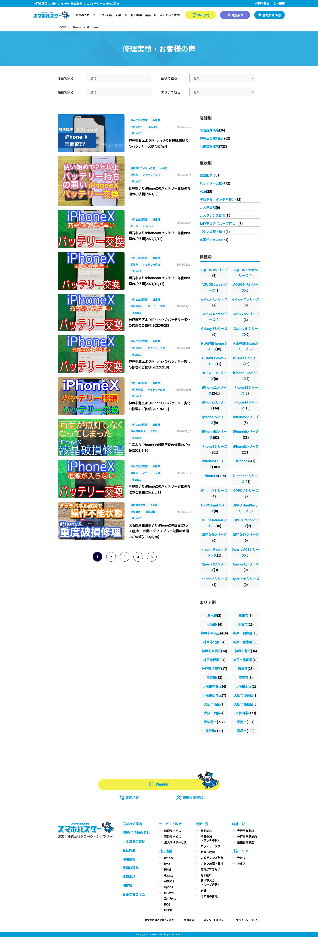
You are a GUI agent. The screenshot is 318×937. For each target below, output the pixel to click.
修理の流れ (82, 15)
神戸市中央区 (214, 632)
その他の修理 (209, 896)
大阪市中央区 (214, 686)
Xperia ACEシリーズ (245, 552)
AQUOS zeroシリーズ (214, 287)
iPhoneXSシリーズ (245, 478)
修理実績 (128, 876)
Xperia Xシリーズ (246, 567)
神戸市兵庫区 (246, 632)
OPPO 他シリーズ (246, 537)
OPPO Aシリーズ (245, 493)
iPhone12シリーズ (245, 390)
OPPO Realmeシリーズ (214, 522)
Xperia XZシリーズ (214, 567)
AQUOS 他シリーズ (245, 287)
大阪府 (241, 858)
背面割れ (206, 875)
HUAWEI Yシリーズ (214, 375)
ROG (167, 904)
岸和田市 (245, 712)
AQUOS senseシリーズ (246, 272)
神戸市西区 (214, 659)
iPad (167, 864)
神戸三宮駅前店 (215, 138)
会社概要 (279, 3)
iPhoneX (245, 460)
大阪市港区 (214, 704)
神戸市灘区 (246, 650)
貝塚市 (246, 730)
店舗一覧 (151, 15)
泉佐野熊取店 (213, 146)
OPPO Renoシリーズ (245, 522)
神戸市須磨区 (214, 668)
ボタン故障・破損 (215, 231)
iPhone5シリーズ (246, 419)
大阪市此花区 (214, 695)
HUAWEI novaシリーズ (214, 360)
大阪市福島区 (246, 704)
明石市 (246, 624)
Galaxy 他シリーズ (246, 331)
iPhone (169, 858)
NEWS (127, 885)
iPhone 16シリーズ (245, 375)
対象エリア (240, 850)
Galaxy (168, 875)
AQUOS (169, 881)
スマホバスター (155, 934)
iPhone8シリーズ (246, 449)
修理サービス (172, 831)
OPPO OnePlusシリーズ (245, 508)
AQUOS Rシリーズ (214, 272)
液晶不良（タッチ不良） (220, 199)
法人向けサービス (175, 842)
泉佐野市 (214, 721)
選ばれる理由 (132, 823)
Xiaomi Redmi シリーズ (214, 552)
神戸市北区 (214, 641)
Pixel (167, 869)
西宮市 (214, 677)
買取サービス (172, 836)
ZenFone (170, 898)
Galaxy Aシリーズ (214, 302)
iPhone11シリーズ (214, 390)
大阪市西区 (214, 712)
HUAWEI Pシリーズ (246, 360)
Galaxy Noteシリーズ (214, 316)
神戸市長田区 (246, 659)
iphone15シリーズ (214, 419)
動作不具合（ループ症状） (221, 223)
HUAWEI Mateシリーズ (245, 346)
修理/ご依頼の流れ (136, 832)
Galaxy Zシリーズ (214, 331)
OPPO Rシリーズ (214, 537)
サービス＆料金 (103, 15)
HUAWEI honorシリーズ (214, 346)
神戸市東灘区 (214, 650)
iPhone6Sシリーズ (214, 434)
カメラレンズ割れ (216, 215)
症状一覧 (121, 15)
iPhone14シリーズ (245, 405)
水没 (206, 191)
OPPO (168, 910)
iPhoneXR (214, 475)
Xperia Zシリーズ (214, 581)
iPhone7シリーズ (214, 449)
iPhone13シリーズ (214, 405)
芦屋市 (246, 668)
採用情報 (128, 859)
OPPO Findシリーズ (214, 508)
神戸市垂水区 (246, 641)
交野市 (246, 677)
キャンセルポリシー (215, 920)
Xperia (168, 887)
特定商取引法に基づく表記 (159, 920)
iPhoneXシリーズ (214, 493)
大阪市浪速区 (246, 695)
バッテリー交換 (215, 183)
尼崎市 (214, 624)
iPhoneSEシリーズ (214, 463)
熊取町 (214, 730)
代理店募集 (262, 3)
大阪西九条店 (212, 130)
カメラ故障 (210, 207)
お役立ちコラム (133, 894)
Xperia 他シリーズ (245, 581)
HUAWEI (170, 893)
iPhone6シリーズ (246, 434)
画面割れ (210, 175)
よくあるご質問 (170, 15)
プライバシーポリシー (248, 920)
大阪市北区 (245, 686)
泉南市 (246, 721)
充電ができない (214, 239)
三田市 (246, 615)
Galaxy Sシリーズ (246, 316)
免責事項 (189, 920)
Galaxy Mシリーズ (245, 302)
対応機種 (136, 15)
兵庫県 (241, 864)
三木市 (214, 615)
